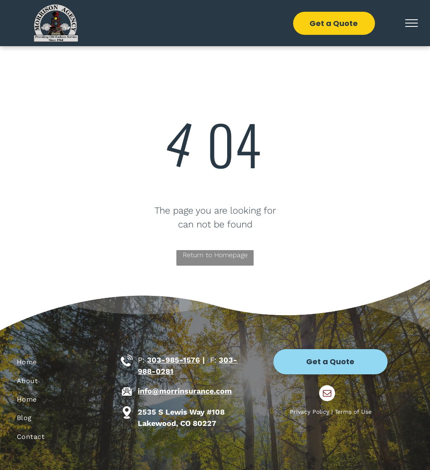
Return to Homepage (215, 255)
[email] (327, 394)
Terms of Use (353, 411)
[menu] (411, 23)
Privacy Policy (309, 411)
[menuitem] (66, 362)
